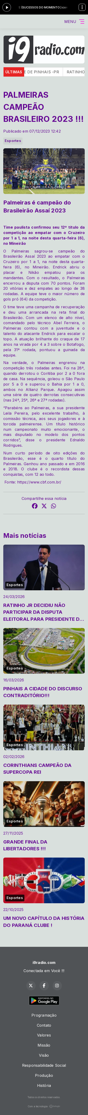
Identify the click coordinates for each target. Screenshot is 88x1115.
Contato (44, 1025)
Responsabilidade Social (44, 1065)
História (44, 1085)
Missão (44, 1045)
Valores (44, 1035)
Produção (44, 1075)
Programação (44, 1015)
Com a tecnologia (44, 1106)
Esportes (13, 141)
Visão (44, 1055)
